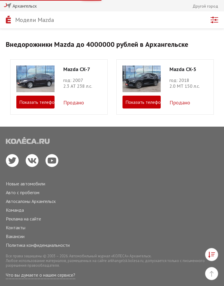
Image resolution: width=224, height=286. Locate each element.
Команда (15, 210)
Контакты (15, 227)
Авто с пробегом (22, 192)
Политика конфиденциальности (38, 245)
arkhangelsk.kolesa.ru (126, 260)
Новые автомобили (25, 184)
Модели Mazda (34, 20)
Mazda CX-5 (182, 69)
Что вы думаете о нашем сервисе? (40, 275)
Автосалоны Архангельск (31, 201)
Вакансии (15, 236)
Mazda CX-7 (76, 69)
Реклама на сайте (23, 219)
